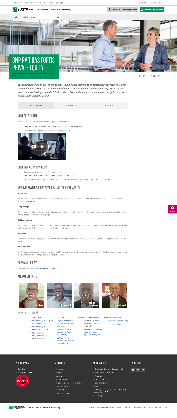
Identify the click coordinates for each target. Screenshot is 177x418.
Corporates (60, 3)
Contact (172, 209)
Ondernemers (29, 3)
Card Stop (21, 414)
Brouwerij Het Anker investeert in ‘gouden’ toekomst (92, 328)
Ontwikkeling (43, 78)
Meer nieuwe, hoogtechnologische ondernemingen (39, 340)
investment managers (46, 273)
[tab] (36, 110)
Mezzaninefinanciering (119, 325)
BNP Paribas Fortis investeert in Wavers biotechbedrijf (64, 337)
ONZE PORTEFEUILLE (72, 110)
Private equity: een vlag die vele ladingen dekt (42, 326)
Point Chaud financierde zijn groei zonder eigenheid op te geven (93, 337)
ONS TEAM (109, 110)
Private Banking (41, 3)
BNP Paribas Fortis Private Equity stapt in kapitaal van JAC (65, 345)
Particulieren (17, 3)
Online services (143, 3)
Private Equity (115, 329)
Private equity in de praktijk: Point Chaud (40, 333)
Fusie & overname (32, 78)
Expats (51, 3)
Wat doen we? (36, 110)
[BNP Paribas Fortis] (23, 9)
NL (160, 3)
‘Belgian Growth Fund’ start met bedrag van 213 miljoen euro (66, 328)
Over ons (154, 3)
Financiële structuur (18, 78)
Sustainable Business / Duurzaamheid (109, 414)
